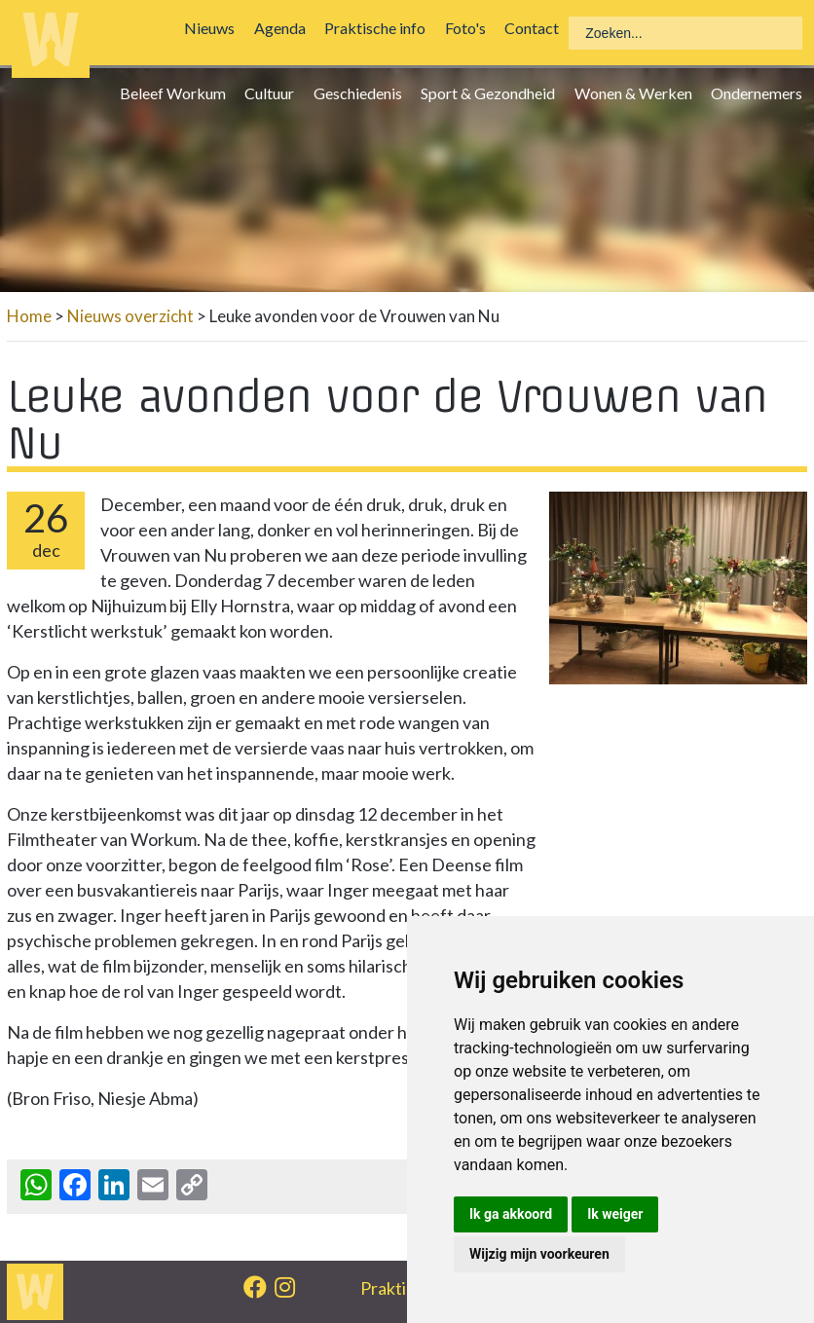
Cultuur (274, 93)
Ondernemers (761, 93)
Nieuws (214, 27)
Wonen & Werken (637, 93)
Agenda (285, 27)
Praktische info (380, 27)
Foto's (469, 27)
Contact (536, 27)
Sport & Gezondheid (492, 93)
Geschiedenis (362, 93)
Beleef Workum (178, 93)
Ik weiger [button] (615, 1214)
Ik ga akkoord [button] (510, 1214)
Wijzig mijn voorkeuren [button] (539, 1254)
